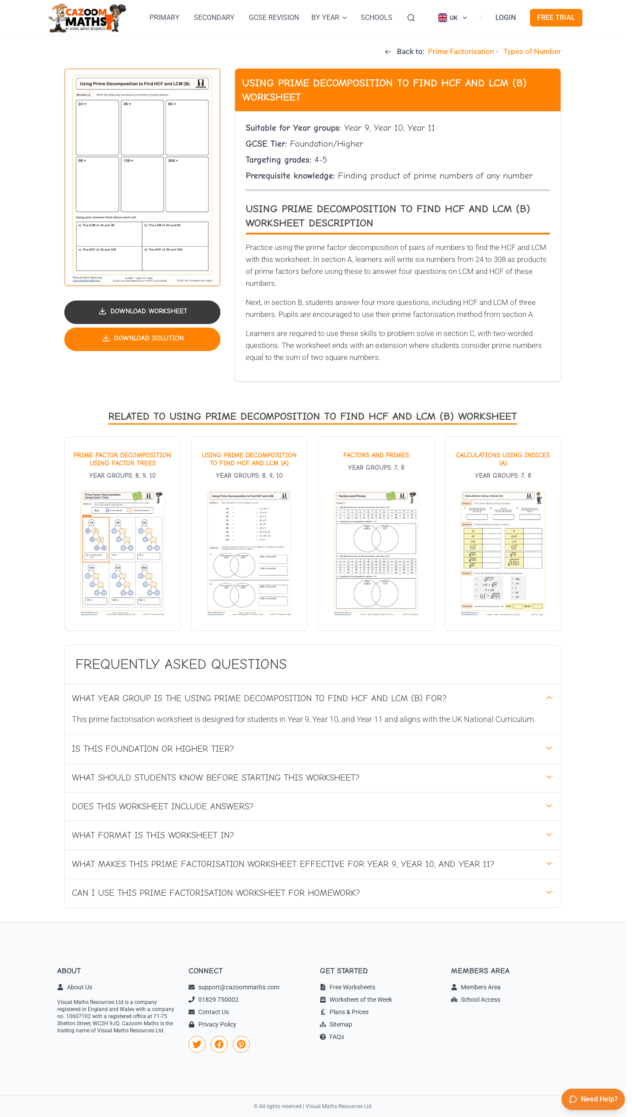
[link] (196, 1044)
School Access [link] (475, 999)
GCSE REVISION (274, 17)
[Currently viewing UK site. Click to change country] (453, 18)
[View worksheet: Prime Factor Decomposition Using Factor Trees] (122, 534)
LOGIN (505, 17)
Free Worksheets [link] (347, 987)
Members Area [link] (476, 987)
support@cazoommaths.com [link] (233, 987)
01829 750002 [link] (213, 999)
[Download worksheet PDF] (142, 312)
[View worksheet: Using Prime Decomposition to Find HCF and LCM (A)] (249, 534)
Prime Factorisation (461, 51)
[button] (142, 177)
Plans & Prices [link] (344, 1011)
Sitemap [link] (336, 1024)
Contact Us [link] (208, 1011)
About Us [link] (74, 987)
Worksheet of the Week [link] (356, 999)
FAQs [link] (332, 1036)
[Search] (411, 18)
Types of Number (532, 51)
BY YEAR (329, 17)
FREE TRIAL (556, 17)
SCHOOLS (377, 17)
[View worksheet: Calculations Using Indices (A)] (503, 534)
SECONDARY (214, 17)
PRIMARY (164, 17)
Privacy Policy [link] (212, 1024)
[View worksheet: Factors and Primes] (376, 534)
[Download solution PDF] (142, 339)
